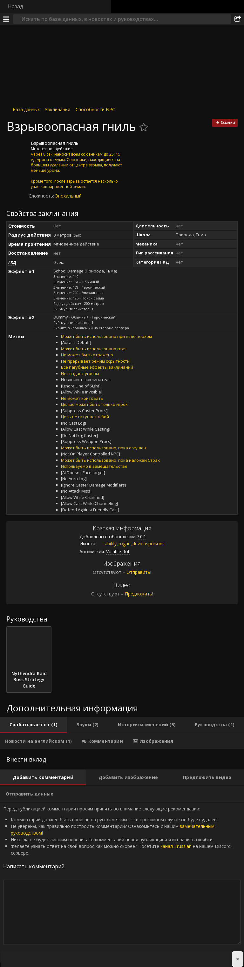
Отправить (138, 572)
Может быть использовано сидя (93, 349)
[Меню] (6, 19)
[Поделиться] (237, 19)
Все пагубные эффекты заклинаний (97, 367)
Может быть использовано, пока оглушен (103, 448)
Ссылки (228, 122)
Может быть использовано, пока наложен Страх (110, 460)
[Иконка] (17, 148)
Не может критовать (82, 398)
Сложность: (42, 196)
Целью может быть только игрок (94, 404)
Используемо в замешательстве (94, 466)
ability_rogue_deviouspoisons (130, 544)
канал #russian (176, 846)
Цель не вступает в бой (85, 417)
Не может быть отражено (87, 355)
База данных (26, 109)
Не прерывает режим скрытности (95, 361)
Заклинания (57, 109)
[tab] (33, 725)
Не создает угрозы (80, 373)
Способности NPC (95, 109)
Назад (15, 6)
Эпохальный (68, 196)
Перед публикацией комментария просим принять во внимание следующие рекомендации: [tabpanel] (122, 882)
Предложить (138, 594)
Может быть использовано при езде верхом (106, 336)
